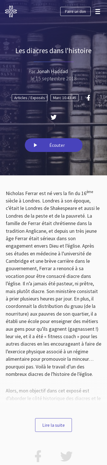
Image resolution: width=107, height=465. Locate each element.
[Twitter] (53, 117)
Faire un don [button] (75, 11)
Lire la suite (53, 425)
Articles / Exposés (29, 98)
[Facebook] (88, 98)
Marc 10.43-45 (64, 98)
